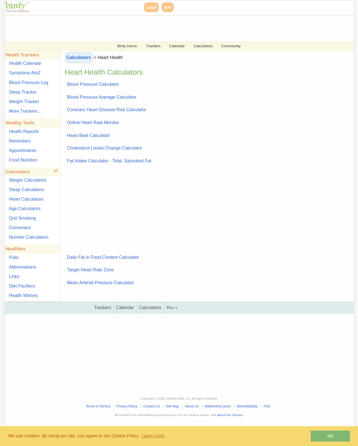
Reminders (19, 141)
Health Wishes (23, 295)
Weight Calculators (27, 180)
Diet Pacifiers (22, 286)
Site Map (172, 406)
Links (14, 276)
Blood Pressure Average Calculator (102, 97)
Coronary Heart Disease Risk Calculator (107, 109)
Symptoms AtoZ (25, 72)
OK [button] (330, 436)
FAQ (266, 406)
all (55, 170)
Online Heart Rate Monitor (93, 122)
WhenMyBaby (247, 406)
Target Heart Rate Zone (90, 269)
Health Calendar (25, 63)
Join (168, 7)
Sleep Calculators (26, 189)
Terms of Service (98, 406)
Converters (20, 227)
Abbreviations (22, 267)
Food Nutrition (23, 160)
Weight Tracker (24, 101)
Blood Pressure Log (28, 82)
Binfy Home (127, 46)
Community (231, 46)
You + (172, 307)
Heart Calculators (26, 199)
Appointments (22, 150)
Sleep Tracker (23, 92)
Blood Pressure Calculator (93, 84)
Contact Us (151, 406)
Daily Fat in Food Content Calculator (103, 257)
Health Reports (24, 131)
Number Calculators (28, 237)
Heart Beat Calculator (88, 135)
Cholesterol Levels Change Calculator (104, 148)
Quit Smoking (22, 218)
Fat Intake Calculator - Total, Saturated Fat (109, 160)
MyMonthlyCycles (217, 406)
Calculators (203, 46)
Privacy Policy (126, 406)
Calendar (177, 46)
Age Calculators (25, 208)
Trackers (153, 46)
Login (151, 7)
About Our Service (229, 415)
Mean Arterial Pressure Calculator (100, 282)
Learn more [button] (153, 435)
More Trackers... (25, 111)
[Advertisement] (172, 28)
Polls (14, 257)
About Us (192, 406)
